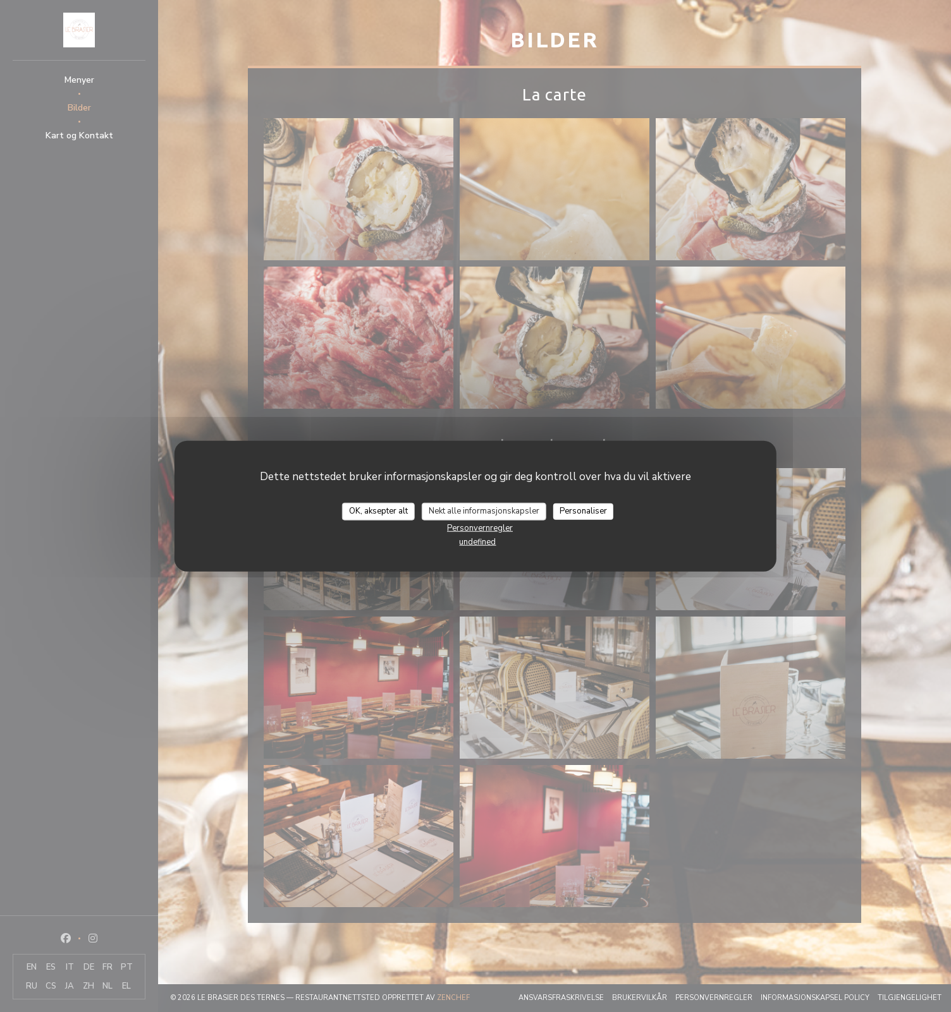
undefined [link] (477, 541)
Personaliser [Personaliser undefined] (583, 511)
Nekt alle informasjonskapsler (484, 511)
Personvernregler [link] (480, 527)
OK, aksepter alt (378, 511)
